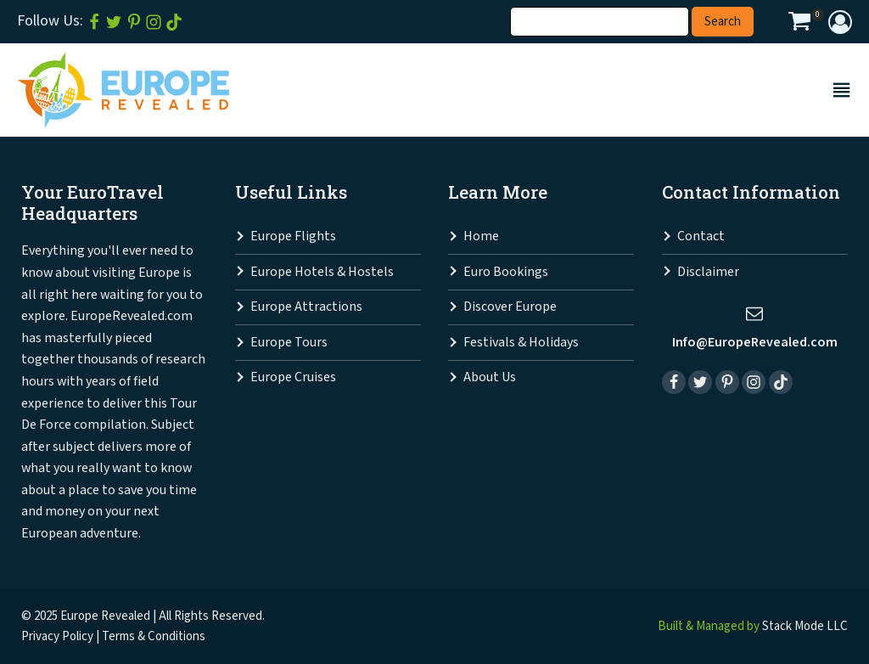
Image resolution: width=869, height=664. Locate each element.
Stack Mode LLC (805, 626)
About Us (489, 377)
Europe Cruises (293, 377)
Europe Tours (289, 343)
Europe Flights (293, 236)
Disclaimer (708, 272)
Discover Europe (510, 307)
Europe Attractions (306, 307)
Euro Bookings (505, 272)
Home (481, 236)
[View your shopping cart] (799, 23)
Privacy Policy (57, 636)
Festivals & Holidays (521, 343)
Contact (701, 236)
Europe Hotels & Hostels (322, 272)
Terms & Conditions (153, 636)
